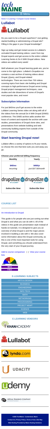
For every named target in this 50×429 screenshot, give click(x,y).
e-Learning (11, 19)
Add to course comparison (13, 252)
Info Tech (25, 291)
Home (3, 19)
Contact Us (11, 420)
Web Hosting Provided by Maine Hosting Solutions (25, 423)
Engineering (24, 288)
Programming (25, 302)
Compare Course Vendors (26, 19)
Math (25, 295)
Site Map (39, 420)
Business (25, 284)
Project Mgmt (24, 305)
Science (25, 309)
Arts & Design (25, 280)
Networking (25, 298)
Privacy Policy (21, 420)
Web (25, 313)
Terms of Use (31, 420)
